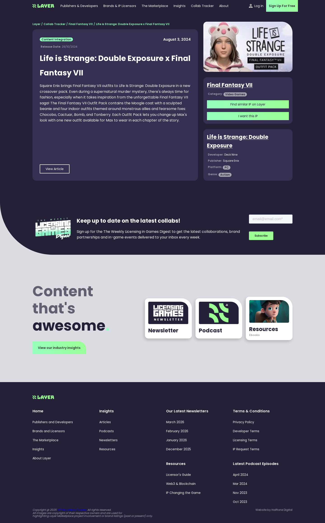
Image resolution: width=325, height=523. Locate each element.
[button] (179, 6)
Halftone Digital (282, 510)
